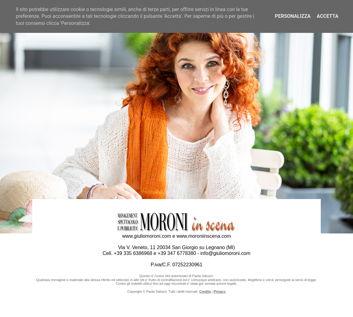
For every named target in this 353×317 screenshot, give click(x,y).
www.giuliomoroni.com (146, 236)
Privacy (220, 291)
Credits (205, 291)
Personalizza (293, 16)
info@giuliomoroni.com (225, 253)
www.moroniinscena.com (204, 236)
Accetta (328, 16)
